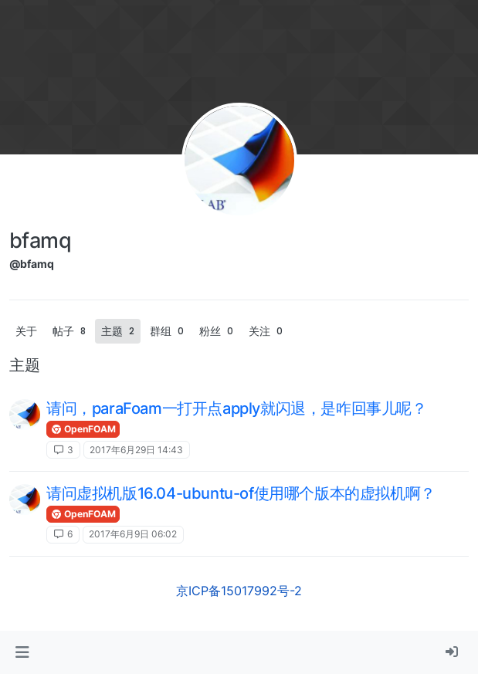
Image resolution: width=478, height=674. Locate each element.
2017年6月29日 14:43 (136, 450)
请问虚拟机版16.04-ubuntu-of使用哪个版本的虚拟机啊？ (241, 493)
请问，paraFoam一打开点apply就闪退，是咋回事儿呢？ (236, 408)
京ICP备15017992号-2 (239, 590)
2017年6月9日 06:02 (133, 534)
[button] (22, 652)
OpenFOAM (83, 429)
